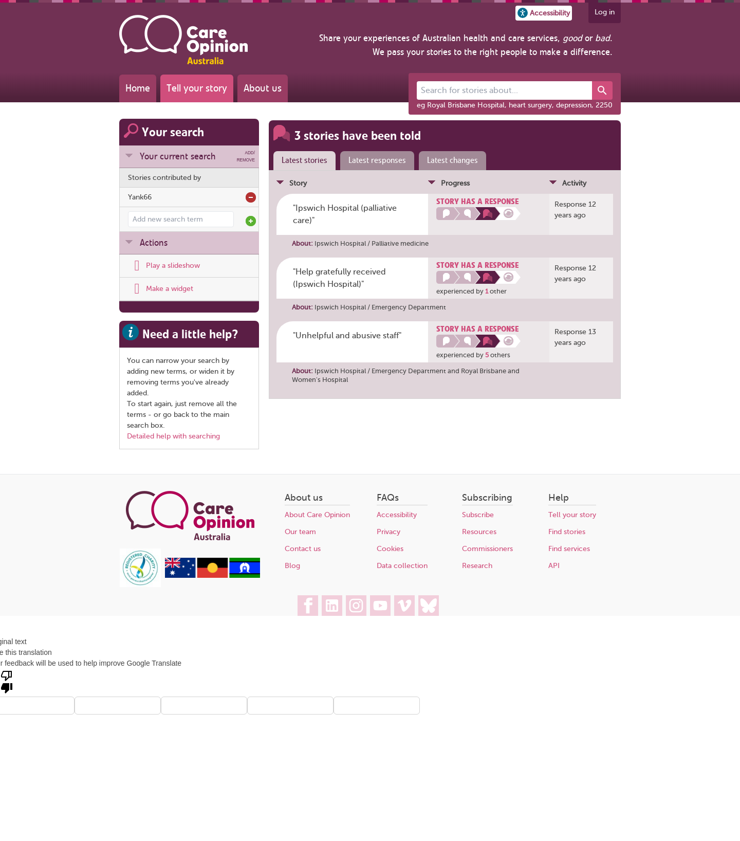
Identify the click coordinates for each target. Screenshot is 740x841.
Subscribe (478, 515)
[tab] (302, 161)
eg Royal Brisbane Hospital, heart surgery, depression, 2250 (515, 105)
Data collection (402, 566)
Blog (292, 566)
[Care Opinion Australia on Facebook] (308, 605)
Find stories (566, 532)
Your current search (197, 156)
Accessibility (397, 515)
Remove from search (251, 197)
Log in (605, 12)
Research (477, 566)
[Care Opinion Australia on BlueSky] (428, 605)
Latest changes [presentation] (452, 160)
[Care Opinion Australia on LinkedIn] (332, 605)
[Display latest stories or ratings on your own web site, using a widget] (160, 289)
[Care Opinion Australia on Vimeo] (404, 605)
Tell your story (196, 88)
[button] (543, 13)
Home (137, 88)
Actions (154, 242)
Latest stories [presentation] (304, 160)
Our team (300, 532)
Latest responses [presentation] (377, 160)
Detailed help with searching (173, 436)
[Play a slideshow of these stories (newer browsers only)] (164, 266)
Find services (569, 549)
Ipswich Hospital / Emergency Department (380, 307)
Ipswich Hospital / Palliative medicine (371, 243)
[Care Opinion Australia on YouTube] (380, 605)
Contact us (303, 549)
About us (263, 88)
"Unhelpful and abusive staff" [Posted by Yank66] (347, 335)
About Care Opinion (317, 515)
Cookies (390, 549)
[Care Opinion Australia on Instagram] (356, 605)
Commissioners (487, 549)
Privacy (388, 532)
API (554, 566)
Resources (479, 532)
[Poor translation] (7, 681)
